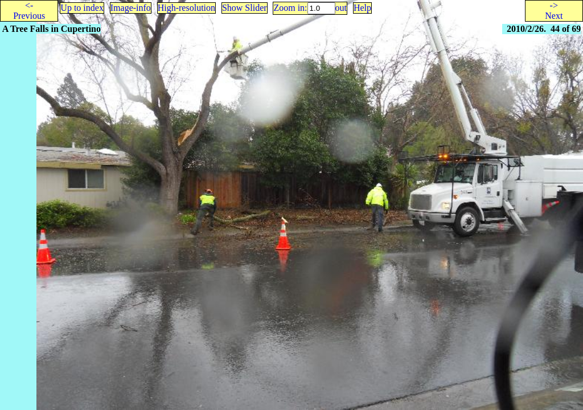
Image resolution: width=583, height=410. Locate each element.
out (341, 8)
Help (362, 8)
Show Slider (244, 8)
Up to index (82, 8)
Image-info (130, 8)
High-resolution (186, 8)
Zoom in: (290, 8)
